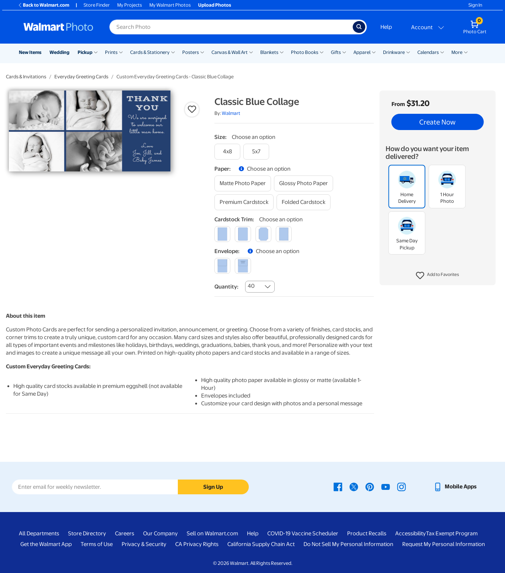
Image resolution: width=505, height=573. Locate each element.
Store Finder (97, 5)
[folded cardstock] (304, 202)
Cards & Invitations (26, 76)
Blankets (269, 52)
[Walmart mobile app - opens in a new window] (455, 486)
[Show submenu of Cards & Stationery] (173, 51)
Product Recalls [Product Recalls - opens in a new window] (366, 533)
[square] (222, 234)
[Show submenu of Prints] (121, 51)
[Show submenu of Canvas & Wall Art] (251, 51)
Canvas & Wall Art (229, 52)
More (456, 52)
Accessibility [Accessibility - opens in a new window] (410, 533)
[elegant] (263, 234)
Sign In (475, 5)
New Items (30, 52)
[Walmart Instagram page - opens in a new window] (401, 486)
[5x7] (256, 152)
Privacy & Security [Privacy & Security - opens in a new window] (144, 544)
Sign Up (213, 487)
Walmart (231, 113)
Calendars (428, 52)
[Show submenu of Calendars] (442, 51)
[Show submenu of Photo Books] (321, 51)
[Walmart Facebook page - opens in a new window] (337, 486)
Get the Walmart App (46, 544)
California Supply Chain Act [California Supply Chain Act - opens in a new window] (261, 544)
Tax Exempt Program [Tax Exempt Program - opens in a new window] (452, 533)
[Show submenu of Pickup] (96, 51)
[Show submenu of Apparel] (374, 51)
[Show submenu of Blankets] (281, 51)
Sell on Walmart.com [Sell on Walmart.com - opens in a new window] (212, 533)
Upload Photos (214, 5)
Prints (111, 52)
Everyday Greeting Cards (81, 76)
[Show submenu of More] (466, 51)
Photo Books (304, 52)
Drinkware (394, 52)
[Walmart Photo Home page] (58, 27)
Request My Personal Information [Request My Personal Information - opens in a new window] (443, 544)
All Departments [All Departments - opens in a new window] (39, 533)
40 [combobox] (251, 286)
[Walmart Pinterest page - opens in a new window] (369, 486)
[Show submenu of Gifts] (344, 51)
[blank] (222, 266)
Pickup (85, 52)
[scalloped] (284, 234)
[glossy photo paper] (303, 183)
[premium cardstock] (244, 202)
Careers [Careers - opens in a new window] (124, 533)
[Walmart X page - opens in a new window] (353, 486)
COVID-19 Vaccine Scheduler (302, 533)
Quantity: (226, 286)
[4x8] (227, 152)
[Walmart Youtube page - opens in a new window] (385, 486)
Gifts (336, 52)
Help (386, 27)
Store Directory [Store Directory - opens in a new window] (87, 533)
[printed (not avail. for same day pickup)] (243, 266)
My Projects (129, 5)
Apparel (361, 52)
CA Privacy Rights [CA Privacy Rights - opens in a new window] (196, 544)
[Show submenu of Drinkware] (408, 51)
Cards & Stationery (150, 52)
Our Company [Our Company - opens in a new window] (160, 533)
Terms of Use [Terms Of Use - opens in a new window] (97, 544)
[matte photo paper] (242, 183)
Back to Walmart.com (43, 5)
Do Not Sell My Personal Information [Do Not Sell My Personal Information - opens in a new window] (348, 544)
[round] (243, 234)
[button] (437, 275)
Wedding (60, 52)
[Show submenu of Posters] (202, 51)
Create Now (437, 122)
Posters (190, 52)
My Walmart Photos (170, 5)
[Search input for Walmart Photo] (231, 27)
